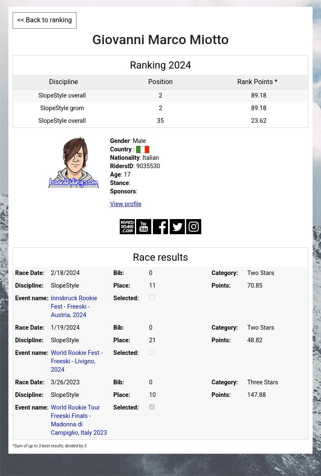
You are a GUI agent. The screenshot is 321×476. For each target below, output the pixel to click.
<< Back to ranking (44, 20)
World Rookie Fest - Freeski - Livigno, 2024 (77, 361)
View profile (126, 204)
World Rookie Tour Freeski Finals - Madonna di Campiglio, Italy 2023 (79, 420)
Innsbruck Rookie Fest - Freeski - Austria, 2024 (74, 307)
